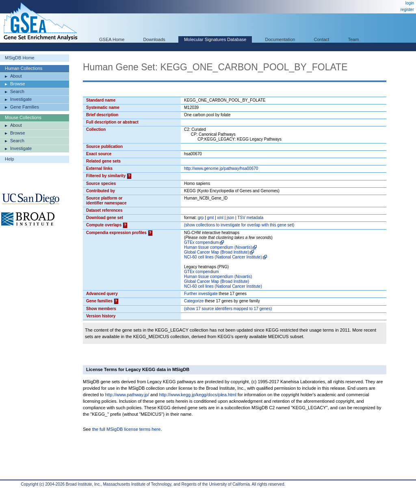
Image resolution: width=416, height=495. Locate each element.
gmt (210, 217)
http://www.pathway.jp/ (127, 394)
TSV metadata (250, 217)
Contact (321, 39)
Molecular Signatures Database (215, 39)
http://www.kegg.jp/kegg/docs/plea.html (197, 394)
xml (220, 217)
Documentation (280, 39)
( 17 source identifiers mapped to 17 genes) (228, 308)
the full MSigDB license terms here (126, 429)
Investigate (21, 99)
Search (17, 91)
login (409, 3)
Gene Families (24, 106)
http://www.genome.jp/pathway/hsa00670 (221, 168)
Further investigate (201, 293)
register (407, 9)
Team (353, 39)
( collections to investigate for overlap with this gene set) (239, 225)
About (16, 76)
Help (9, 158)
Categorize (194, 301)
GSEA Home (111, 39)
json (230, 217)
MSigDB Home (20, 57)
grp (201, 217)
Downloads (154, 39)
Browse (17, 83)
